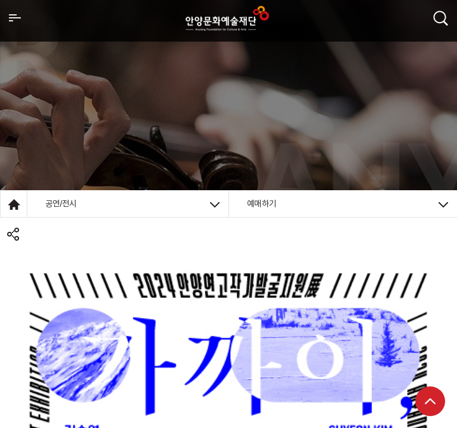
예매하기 (347, 203)
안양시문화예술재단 (227, 18)
